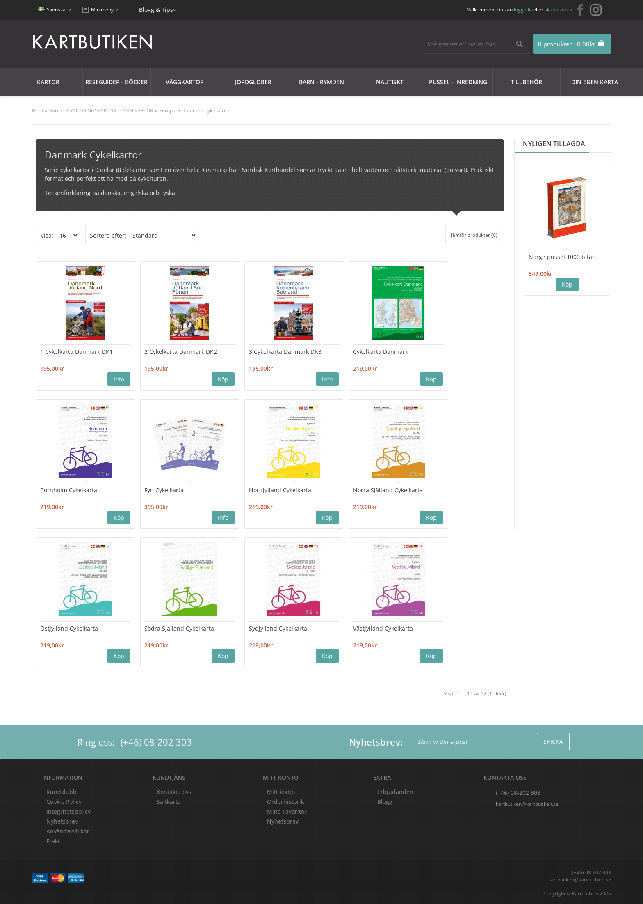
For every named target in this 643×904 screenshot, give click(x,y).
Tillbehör (526, 82)
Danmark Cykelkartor (206, 110)
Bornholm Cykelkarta (408, 351)
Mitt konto (281, 790)
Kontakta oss (174, 790)
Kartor (48, 82)
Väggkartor (185, 82)
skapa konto (558, 9)
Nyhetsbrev (283, 820)
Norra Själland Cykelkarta (245, 489)
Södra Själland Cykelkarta (415, 489)
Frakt (53, 840)
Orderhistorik (285, 800)
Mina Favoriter (287, 810)
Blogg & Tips (156, 10)
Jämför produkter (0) (474, 235)
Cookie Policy (64, 800)
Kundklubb (61, 790)
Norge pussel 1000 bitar (562, 257)
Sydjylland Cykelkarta (70, 627)
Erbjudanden (395, 790)
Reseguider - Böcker (116, 82)
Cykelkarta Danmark (322, 351)
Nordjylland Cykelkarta (156, 489)
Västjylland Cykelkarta (155, 627)
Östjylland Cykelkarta (324, 489)
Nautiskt (390, 82)
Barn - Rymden (321, 82)
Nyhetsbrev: (376, 740)
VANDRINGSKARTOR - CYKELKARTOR (111, 110)
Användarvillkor (67, 830)
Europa (167, 110)
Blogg (384, 800)
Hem (37, 110)
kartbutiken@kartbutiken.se (527, 802)
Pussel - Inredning (458, 82)
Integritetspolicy (68, 810)
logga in (523, 9)
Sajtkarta (169, 800)
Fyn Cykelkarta (60, 489)
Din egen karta (594, 82)
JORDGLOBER (253, 82)
